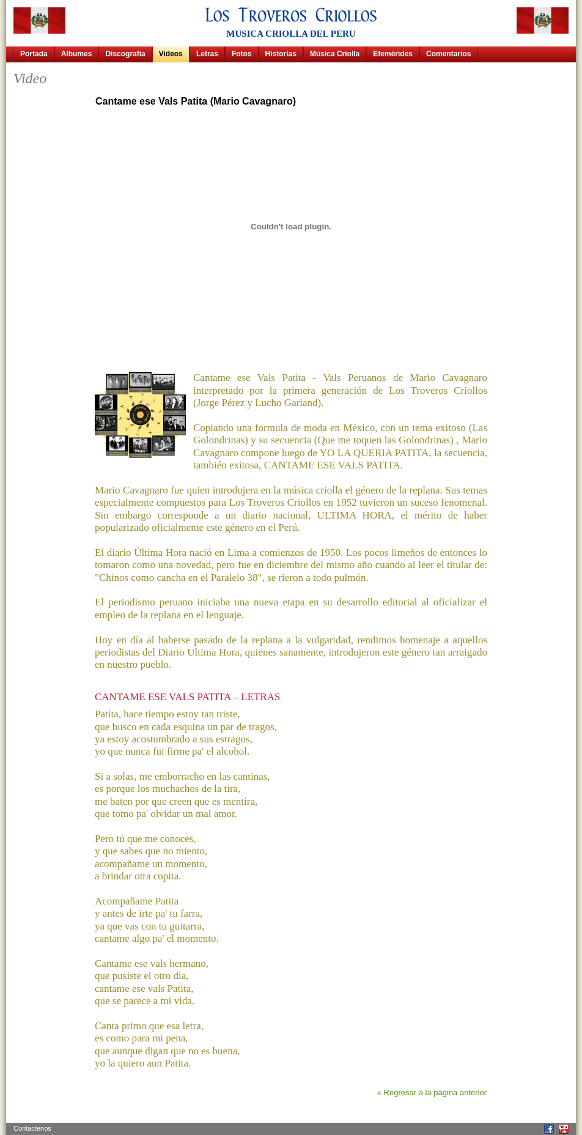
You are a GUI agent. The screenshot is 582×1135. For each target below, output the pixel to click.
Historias (281, 54)
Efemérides (393, 54)
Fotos (242, 54)
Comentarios (448, 54)
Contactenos (32, 1128)
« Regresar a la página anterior (432, 1092)
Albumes (76, 54)
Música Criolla (334, 54)
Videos (171, 54)
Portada (34, 54)
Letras (207, 54)
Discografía (125, 54)
